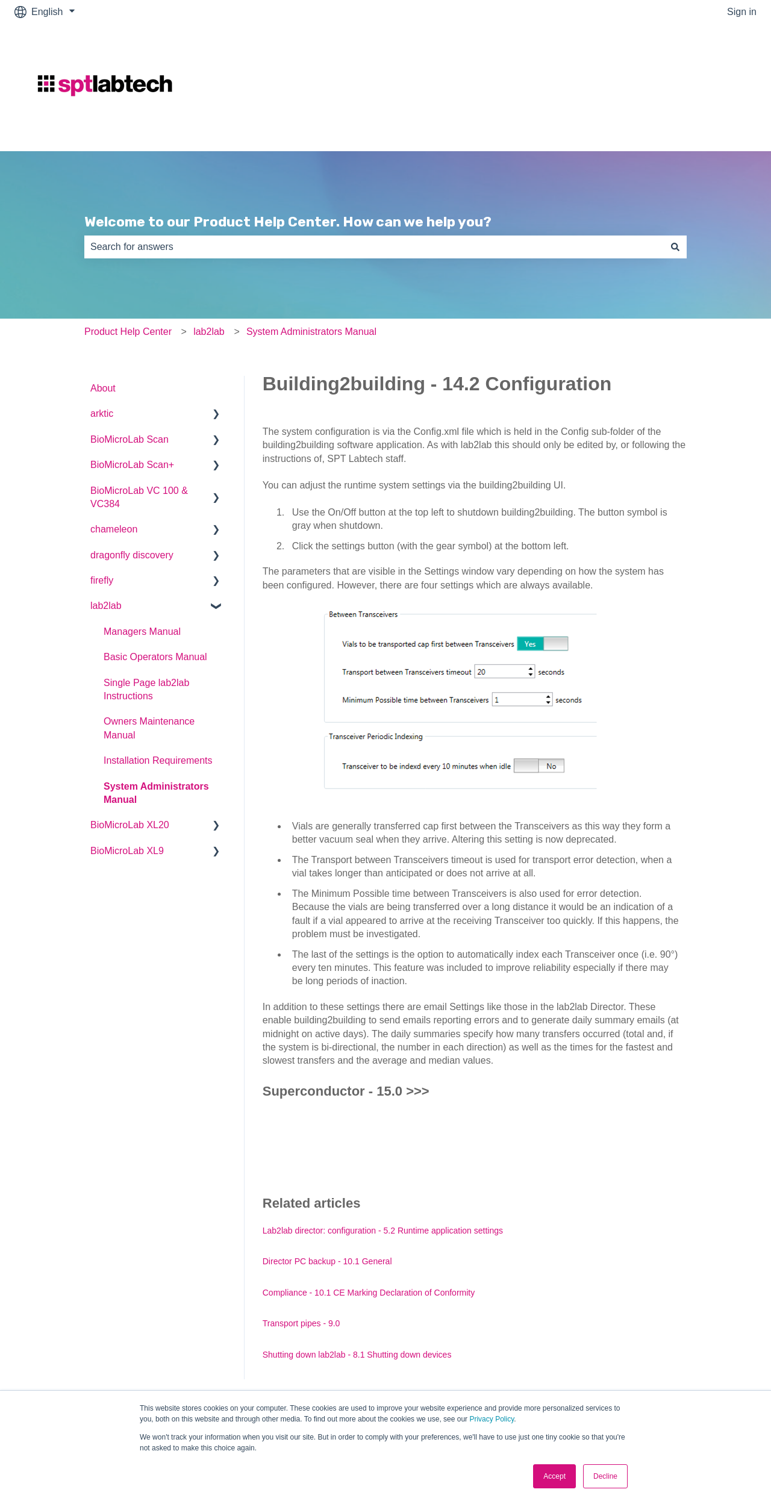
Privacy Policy (491, 1419)
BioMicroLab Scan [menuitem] (129, 439)
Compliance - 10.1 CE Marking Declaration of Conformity (369, 1292)
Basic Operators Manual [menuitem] (155, 657)
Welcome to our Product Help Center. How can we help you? (288, 221)
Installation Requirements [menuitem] (158, 760)
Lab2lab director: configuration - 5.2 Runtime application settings (383, 1230)
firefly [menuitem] (101, 580)
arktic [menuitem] (101, 413)
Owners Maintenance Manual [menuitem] (149, 728)
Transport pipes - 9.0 (301, 1323)
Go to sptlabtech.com (699, 87)
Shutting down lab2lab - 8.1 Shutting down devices (357, 1354)
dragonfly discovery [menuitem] (131, 555)
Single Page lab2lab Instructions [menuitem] (146, 689)
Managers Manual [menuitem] (142, 631)
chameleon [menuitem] (113, 529)
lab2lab (209, 331)
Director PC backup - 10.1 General (327, 1261)
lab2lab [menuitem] (106, 606)
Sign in (742, 12)
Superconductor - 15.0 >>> (346, 1091)
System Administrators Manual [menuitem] (156, 793)
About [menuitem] (103, 388)
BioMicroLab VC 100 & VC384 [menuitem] (139, 497)
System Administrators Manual (311, 331)
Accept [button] (554, 1476)
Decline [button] (605, 1476)
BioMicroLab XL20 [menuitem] (129, 825)
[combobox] (374, 247)
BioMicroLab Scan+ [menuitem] (132, 465)
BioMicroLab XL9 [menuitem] (127, 851)
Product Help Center (128, 331)
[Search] (675, 247)
